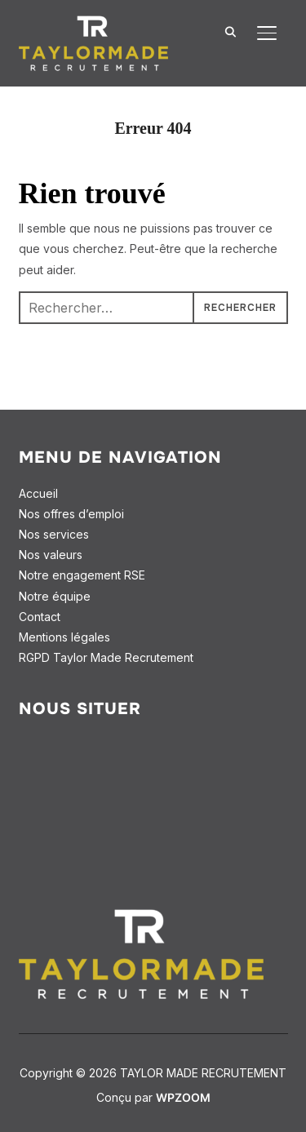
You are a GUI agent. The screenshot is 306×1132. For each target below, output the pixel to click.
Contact (39, 617)
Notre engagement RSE (82, 575)
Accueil (38, 493)
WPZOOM (183, 1097)
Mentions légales (64, 637)
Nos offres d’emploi (71, 514)
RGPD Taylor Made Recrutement (106, 657)
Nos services (54, 534)
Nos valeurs (50, 555)
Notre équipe (55, 596)
